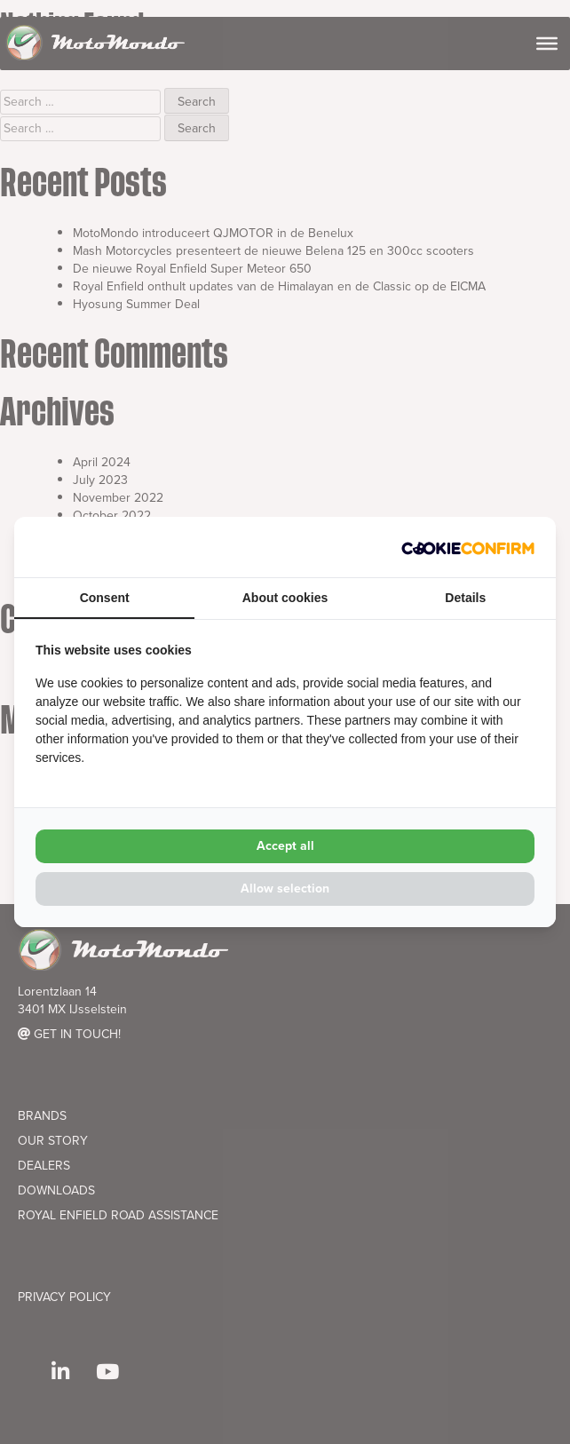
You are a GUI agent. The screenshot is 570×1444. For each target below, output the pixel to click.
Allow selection (285, 888)
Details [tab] (465, 598)
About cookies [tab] (285, 598)
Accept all (285, 846)
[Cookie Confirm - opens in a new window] (467, 547)
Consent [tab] (105, 598)
